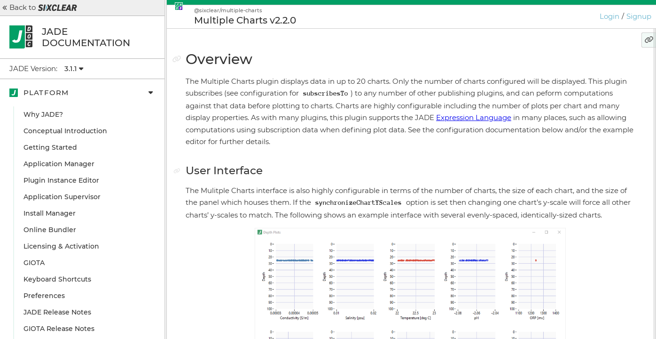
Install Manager (49, 213)
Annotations (560, 117)
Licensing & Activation (61, 246)
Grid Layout (558, 101)
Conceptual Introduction (65, 131)
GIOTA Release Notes (58, 328)
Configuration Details (575, 150)
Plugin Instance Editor (61, 180)
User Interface (563, 85)
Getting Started (50, 147)
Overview (551, 68)
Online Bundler (49, 230)
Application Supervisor (62, 197)
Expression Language (358, 141)
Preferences (44, 295)
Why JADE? (43, 114)
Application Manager (58, 164)
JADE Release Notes (57, 312)
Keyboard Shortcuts (57, 279)
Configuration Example (578, 134)
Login (609, 16)
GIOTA (34, 262)
